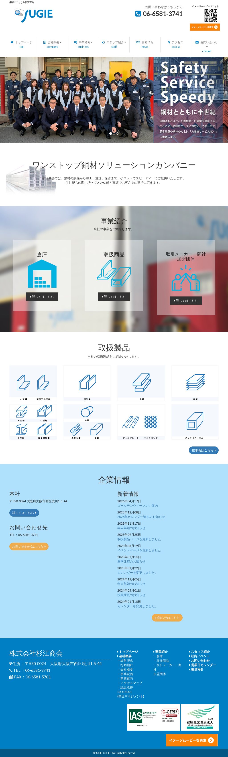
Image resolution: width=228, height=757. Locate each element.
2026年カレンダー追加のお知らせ (141, 517)
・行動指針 (125, 665)
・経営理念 (125, 660)
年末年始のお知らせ (131, 528)
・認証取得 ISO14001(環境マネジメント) (130, 691)
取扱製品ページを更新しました (139, 539)
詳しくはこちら (42, 296)
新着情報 (144, 44)
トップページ (21, 44)
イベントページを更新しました (139, 550)
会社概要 (124, 656)
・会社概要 (125, 669)
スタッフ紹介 (199, 651)
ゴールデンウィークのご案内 (137, 505)
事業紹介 (160, 651)
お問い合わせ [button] (206, 47)
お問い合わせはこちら (29, 546)
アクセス (175, 44)
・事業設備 (125, 674)
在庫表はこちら (204, 450)
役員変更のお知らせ (131, 595)
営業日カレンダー (202, 665)
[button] (17, 100)
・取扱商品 (161, 660)
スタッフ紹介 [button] (114, 44)
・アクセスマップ (129, 683)
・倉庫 (158, 656)
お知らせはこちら (167, 617)
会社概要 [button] (52, 44)
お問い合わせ (199, 660)
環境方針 (196, 669)
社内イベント (199, 656)
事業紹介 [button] (83, 44)
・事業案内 (125, 678)
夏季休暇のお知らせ (131, 561)
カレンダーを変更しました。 (137, 572)
